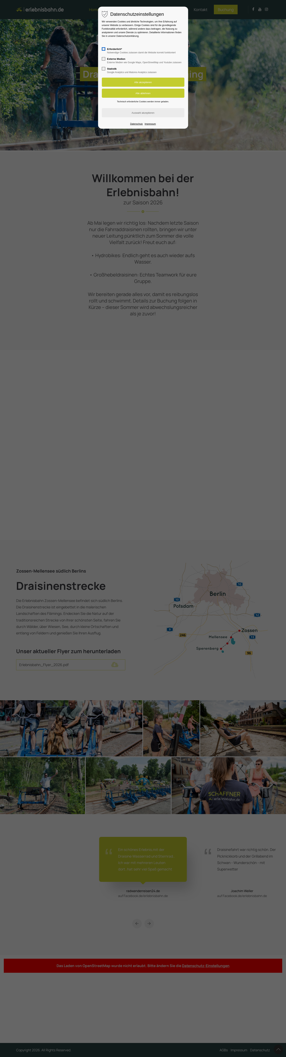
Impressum (150, 124)
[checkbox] (103, 49)
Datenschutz (136, 124)
